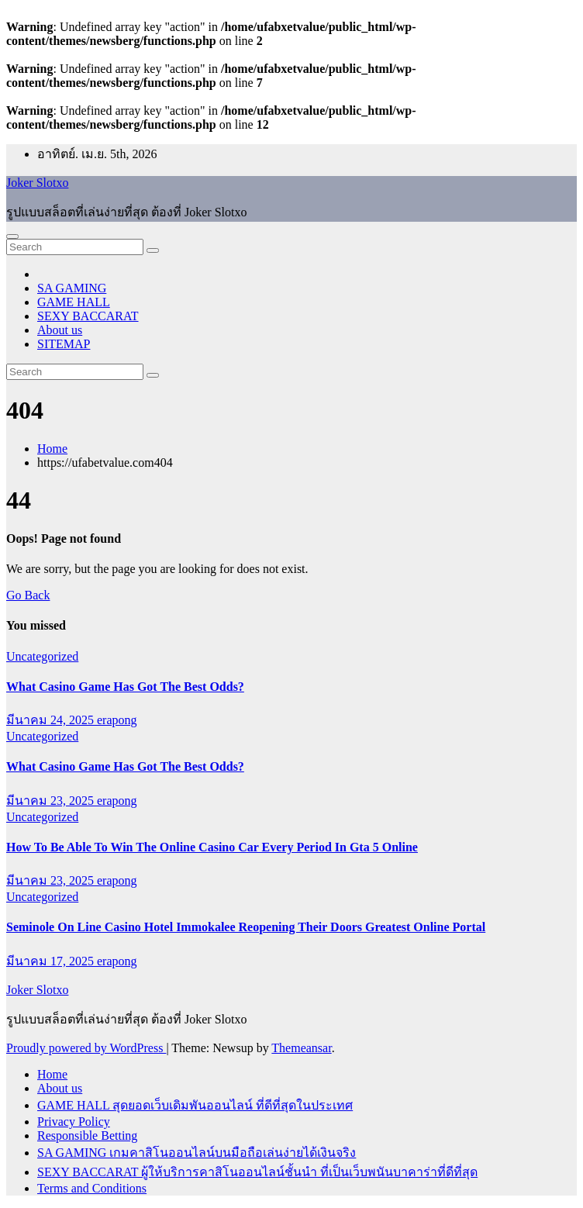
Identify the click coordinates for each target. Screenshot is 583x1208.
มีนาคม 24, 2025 (51, 720)
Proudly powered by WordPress (86, 1047)
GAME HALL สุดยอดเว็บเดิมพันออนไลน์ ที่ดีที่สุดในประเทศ (195, 1105)
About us (59, 330)
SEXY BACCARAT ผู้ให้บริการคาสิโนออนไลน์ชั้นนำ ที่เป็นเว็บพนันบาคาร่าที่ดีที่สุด (257, 1172)
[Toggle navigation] (12, 236)
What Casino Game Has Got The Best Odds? (125, 686)
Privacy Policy (73, 1121)
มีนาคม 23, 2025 (51, 800)
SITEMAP (63, 343)
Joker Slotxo (37, 182)
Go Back (28, 595)
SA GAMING (71, 288)
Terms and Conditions (92, 1188)
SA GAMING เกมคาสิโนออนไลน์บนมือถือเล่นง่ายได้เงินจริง (196, 1152)
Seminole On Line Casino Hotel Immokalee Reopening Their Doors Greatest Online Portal (245, 927)
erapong (117, 720)
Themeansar (301, 1047)
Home (52, 448)
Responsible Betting (87, 1135)
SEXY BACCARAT (88, 316)
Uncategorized (42, 656)
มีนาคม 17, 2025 (51, 961)
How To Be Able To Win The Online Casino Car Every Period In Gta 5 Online (212, 847)
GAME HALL (73, 302)
